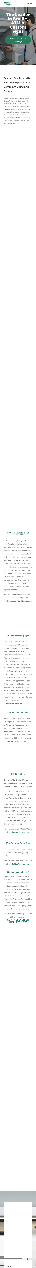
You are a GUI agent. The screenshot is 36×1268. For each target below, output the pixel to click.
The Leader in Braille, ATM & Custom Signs (18, 24)
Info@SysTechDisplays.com (21, 601)
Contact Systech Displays (18, 41)
